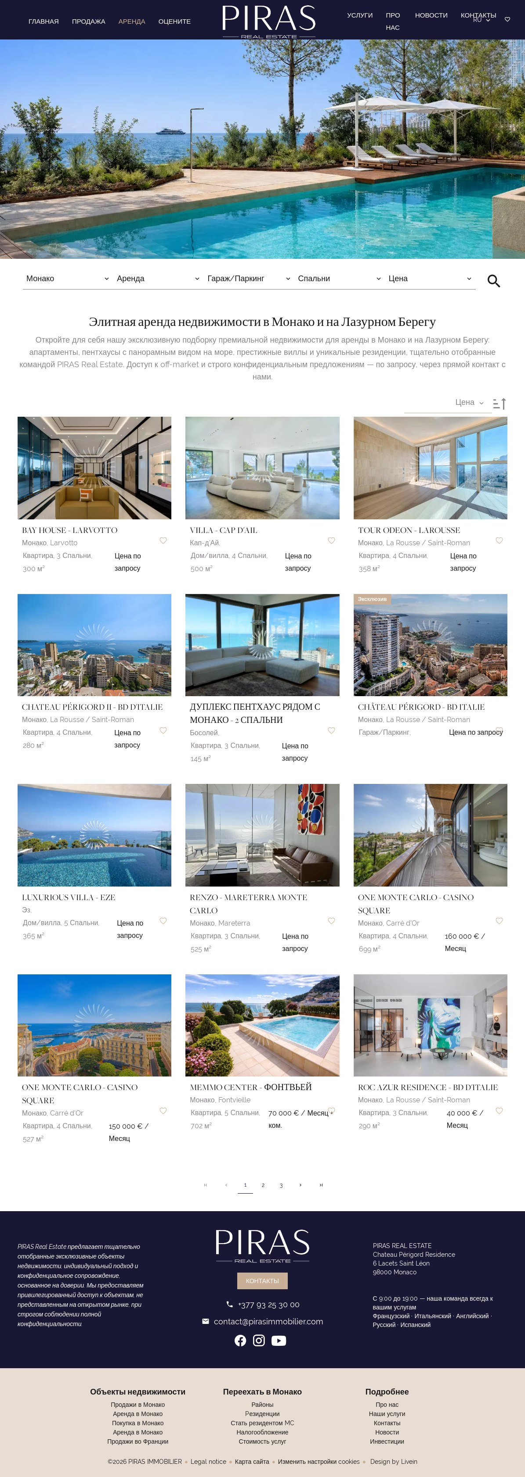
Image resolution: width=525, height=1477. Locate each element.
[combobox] (68, 279)
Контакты (262, 1280)
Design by (393, 1461)
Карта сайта (252, 1461)
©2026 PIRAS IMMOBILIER (145, 1461)
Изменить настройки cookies (319, 1461)
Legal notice (208, 1461)
